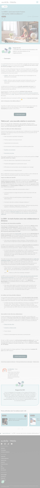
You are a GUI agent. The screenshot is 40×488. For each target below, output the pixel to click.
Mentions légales (16, 485)
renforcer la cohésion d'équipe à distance (28, 92)
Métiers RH (3, 478)
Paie (2, 466)
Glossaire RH (3, 476)
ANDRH (6, 75)
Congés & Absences (4, 458)
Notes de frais (3, 460)
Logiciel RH (3, 456)
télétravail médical (14, 211)
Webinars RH (3, 480)
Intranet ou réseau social (10, 327)
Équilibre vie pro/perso (9, 149)
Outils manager (4, 474)
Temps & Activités (4, 464)
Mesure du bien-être (9, 324)
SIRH (13, 94)
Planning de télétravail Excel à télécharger (24, 361)
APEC (5, 80)
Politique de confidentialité (24, 485)
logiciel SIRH (18, 233)
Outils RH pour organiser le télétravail (8, 361)
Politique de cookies (32, 485)
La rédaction (11, 369)
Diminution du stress (9, 153)
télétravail (4, 65)
